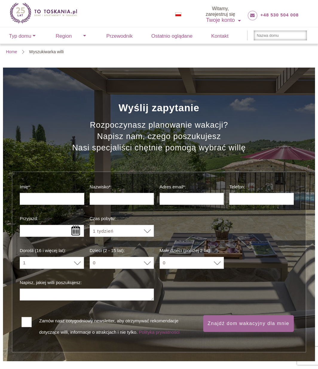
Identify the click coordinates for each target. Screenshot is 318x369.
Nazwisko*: (101, 186)
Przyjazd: (29, 218)
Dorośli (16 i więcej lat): (43, 250)
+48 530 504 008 (279, 14)
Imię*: (25, 186)
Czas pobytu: (103, 218)
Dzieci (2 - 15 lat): (107, 250)
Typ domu (20, 36)
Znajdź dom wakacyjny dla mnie (248, 323)
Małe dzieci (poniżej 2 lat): (185, 250)
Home (11, 51)
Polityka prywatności (159, 332)
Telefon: (237, 186)
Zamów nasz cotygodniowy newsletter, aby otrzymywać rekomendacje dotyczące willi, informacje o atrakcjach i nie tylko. (109, 322)
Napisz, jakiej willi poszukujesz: (51, 282)
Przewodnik (119, 36)
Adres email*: (173, 186)
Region (64, 36)
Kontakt (220, 36)
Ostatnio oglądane (171, 36)
